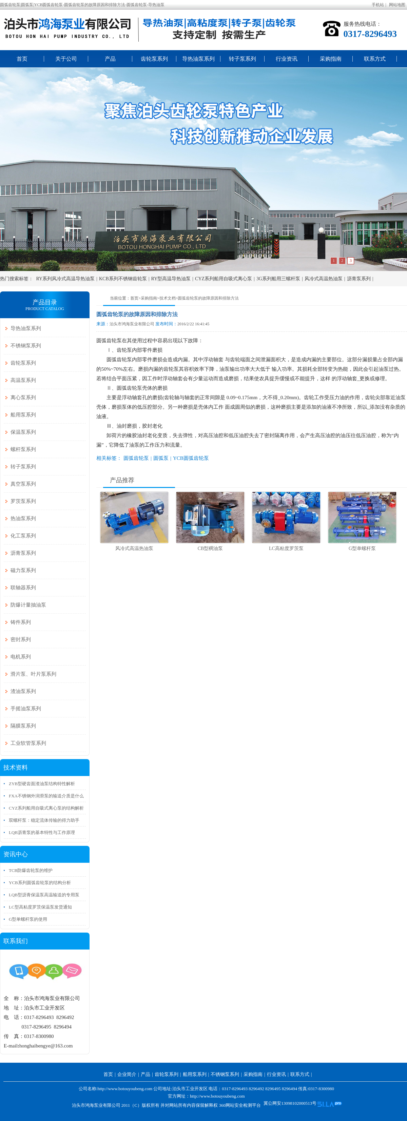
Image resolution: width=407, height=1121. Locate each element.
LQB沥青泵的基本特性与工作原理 (42, 832)
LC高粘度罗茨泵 (286, 548)
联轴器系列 (23, 587)
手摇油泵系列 (26, 708)
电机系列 (21, 656)
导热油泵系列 (198, 59)
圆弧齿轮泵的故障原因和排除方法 (208, 298)
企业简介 (126, 1074)
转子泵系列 (242, 59)
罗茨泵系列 (23, 501)
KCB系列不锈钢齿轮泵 (123, 278)
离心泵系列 (23, 397)
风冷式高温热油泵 (324, 278)
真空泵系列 (23, 484)
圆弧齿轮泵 (136, 458)
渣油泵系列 (23, 691)
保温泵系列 (23, 432)
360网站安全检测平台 (240, 1105)
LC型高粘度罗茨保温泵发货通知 (40, 907)
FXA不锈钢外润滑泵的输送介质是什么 (46, 795)
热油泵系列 (23, 518)
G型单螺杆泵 (362, 548)
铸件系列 (21, 622)
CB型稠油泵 (210, 548)
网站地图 (397, 4)
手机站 (378, 4)
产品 (110, 59)
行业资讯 (286, 59)
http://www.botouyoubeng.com (217, 1096)
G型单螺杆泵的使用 (28, 919)
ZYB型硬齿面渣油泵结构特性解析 (42, 783)
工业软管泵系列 (28, 743)
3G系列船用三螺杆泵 (278, 278)
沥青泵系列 (359, 278)
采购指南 (331, 59)
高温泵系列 (23, 380)
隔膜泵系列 (23, 726)
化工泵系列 (23, 535)
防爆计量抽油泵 (28, 605)
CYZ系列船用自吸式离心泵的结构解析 (46, 808)
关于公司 (66, 59)
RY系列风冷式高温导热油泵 (65, 278)
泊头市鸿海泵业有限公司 (132, 324)
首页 (22, 59)
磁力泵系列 (23, 570)
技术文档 (167, 298)
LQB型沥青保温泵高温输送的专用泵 (44, 894)
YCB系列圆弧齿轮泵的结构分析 (40, 882)
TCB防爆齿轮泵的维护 (31, 870)
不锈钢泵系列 (26, 345)
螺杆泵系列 (23, 449)
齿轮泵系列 (154, 59)
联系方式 (375, 59)
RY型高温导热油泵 (171, 278)
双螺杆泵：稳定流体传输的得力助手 (44, 820)
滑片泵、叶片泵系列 (33, 674)
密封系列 (21, 639)
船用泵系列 (23, 414)
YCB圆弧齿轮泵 (191, 458)
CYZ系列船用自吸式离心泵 (223, 278)
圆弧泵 (161, 458)
